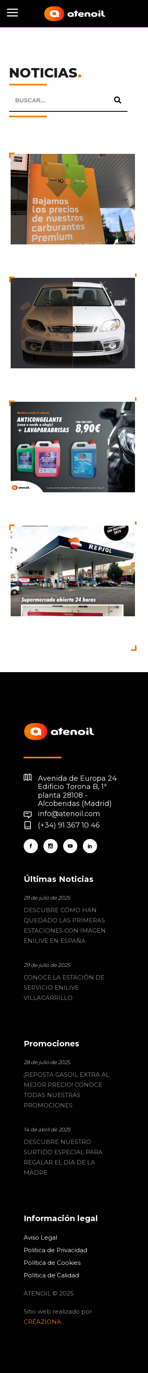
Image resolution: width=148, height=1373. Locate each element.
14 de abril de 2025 (47, 1129)
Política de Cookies (52, 1262)
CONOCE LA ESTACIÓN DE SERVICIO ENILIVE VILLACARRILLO (64, 988)
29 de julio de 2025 (47, 897)
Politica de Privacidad (55, 1250)
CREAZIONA (43, 1321)
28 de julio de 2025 (47, 1062)
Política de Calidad (51, 1275)
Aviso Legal (40, 1237)
